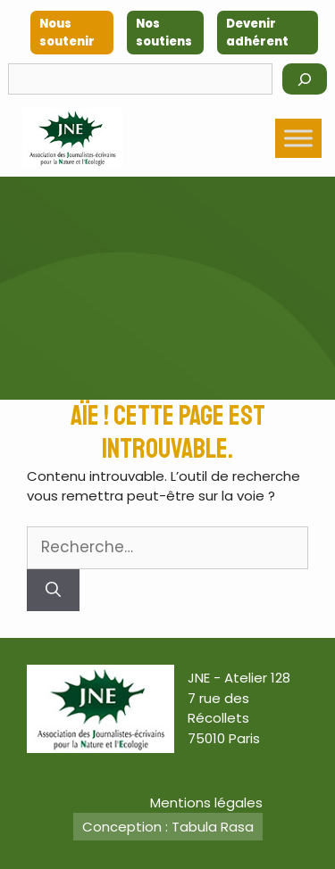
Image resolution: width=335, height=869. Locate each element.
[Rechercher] (304, 79)
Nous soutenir (67, 32)
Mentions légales (206, 802)
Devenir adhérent (257, 32)
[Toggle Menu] (298, 137)
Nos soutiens (164, 32)
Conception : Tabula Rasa (168, 826)
